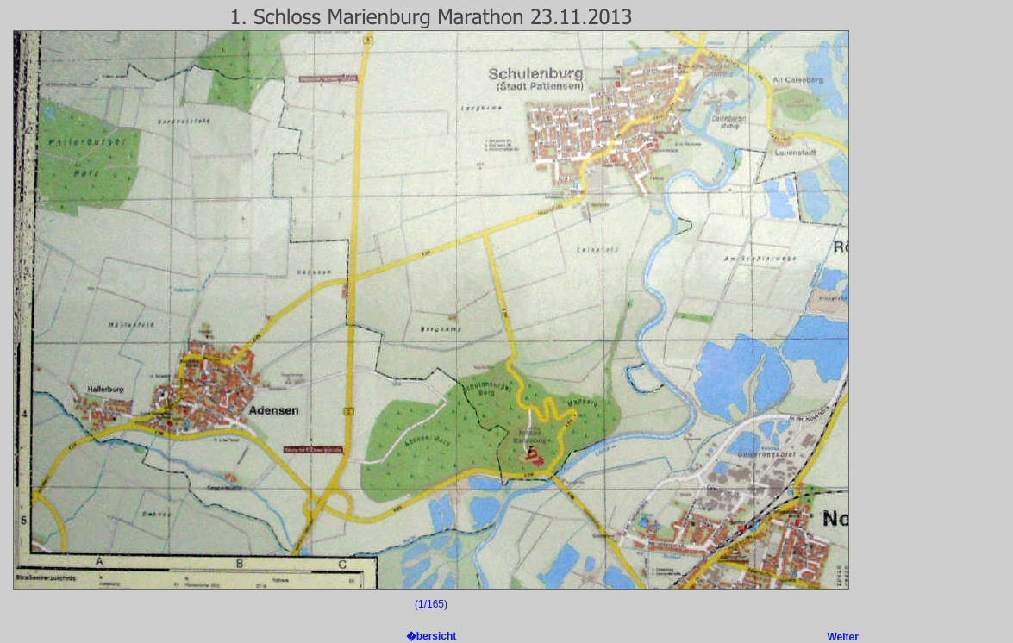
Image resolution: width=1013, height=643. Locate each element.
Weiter (843, 637)
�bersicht (431, 636)
